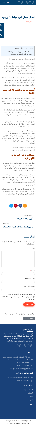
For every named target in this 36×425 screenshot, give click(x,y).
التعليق (32, 248)
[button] (30, 49)
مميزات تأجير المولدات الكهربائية (21, 54)
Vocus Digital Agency (23, 423)
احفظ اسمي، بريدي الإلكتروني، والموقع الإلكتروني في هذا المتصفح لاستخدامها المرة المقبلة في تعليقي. (18, 296)
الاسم (32, 270)
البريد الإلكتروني (29, 278)
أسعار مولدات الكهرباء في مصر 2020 (19, 52)
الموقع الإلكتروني (29, 286)
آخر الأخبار (28, 21)
